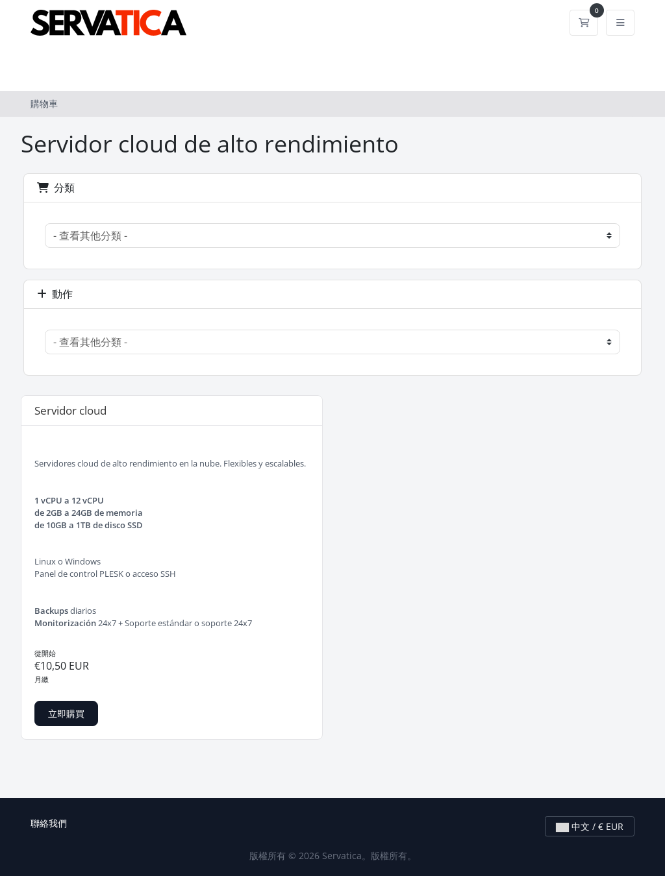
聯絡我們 (49, 823)
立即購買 (66, 713)
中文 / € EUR (589, 826)
